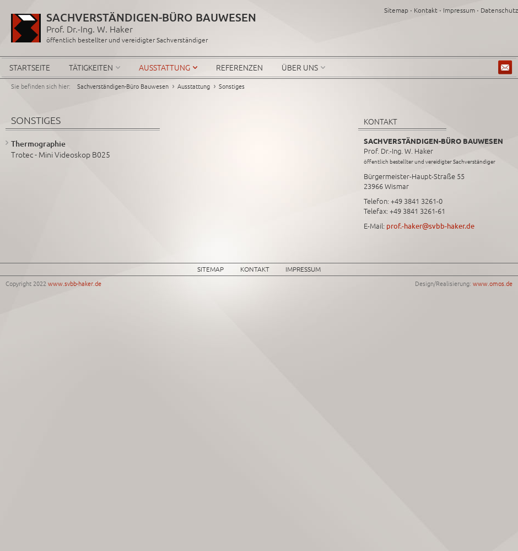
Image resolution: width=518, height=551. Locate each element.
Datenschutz (499, 10)
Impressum (459, 10)
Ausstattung (164, 67)
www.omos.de (492, 283)
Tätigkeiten (91, 67)
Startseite (29, 67)
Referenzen (239, 67)
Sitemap (396, 10)
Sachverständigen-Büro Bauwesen (123, 86)
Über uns (300, 67)
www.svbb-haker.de (74, 283)
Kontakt (426, 10)
